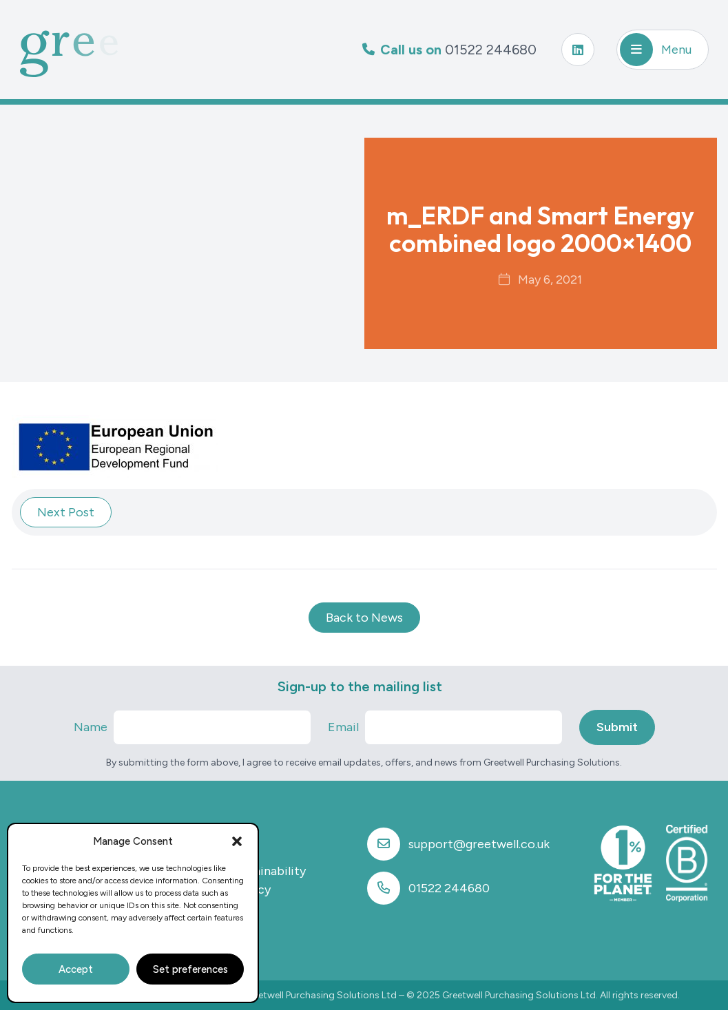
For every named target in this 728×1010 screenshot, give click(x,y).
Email (343, 727)
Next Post (65, 512)
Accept (76, 969)
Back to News (364, 617)
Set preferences (190, 969)
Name (90, 727)
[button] (237, 841)
